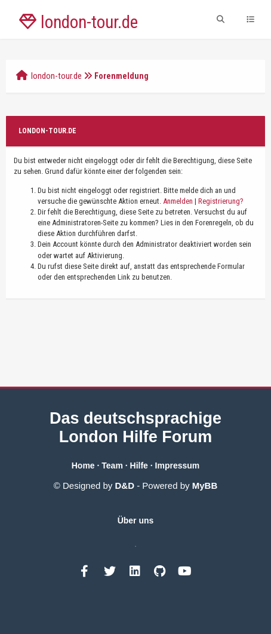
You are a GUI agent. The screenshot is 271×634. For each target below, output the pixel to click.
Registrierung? (221, 201)
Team (112, 465)
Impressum (177, 465)
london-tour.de (56, 76)
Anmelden (178, 201)
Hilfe (139, 465)
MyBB (205, 485)
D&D (125, 485)
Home (83, 465)
